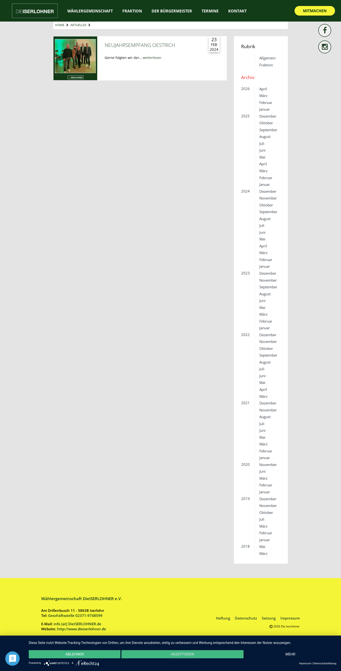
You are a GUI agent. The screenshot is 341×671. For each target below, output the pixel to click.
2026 (245, 88)
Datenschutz (246, 618)
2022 (245, 334)
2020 (245, 464)
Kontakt (237, 11)
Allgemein (267, 58)
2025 (245, 116)
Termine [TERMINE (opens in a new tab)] (210, 11)
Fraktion (132, 11)
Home (59, 25)
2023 (245, 273)
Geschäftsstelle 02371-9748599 (75, 615)
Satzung (269, 618)
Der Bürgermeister (172, 11)
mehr (290, 654)
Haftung (223, 618)
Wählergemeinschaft (90, 11)
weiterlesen (152, 57)
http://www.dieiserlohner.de (81, 628)
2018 (245, 546)
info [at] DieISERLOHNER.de (77, 623)
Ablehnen (74, 654)
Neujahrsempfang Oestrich (140, 44)
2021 (245, 402)
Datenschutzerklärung (324, 663)
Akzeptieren (182, 654)
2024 (245, 191)
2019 (245, 498)
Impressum (290, 618)
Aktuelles (78, 25)
